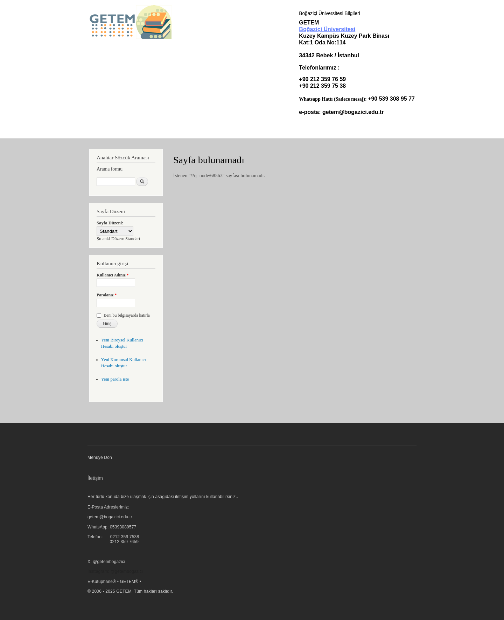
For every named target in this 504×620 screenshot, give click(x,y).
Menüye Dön (100, 457)
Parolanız (107, 295)
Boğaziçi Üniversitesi (327, 29)
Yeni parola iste (115, 379)
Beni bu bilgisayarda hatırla (127, 315)
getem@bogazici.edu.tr (353, 112)
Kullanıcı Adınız (113, 275)
